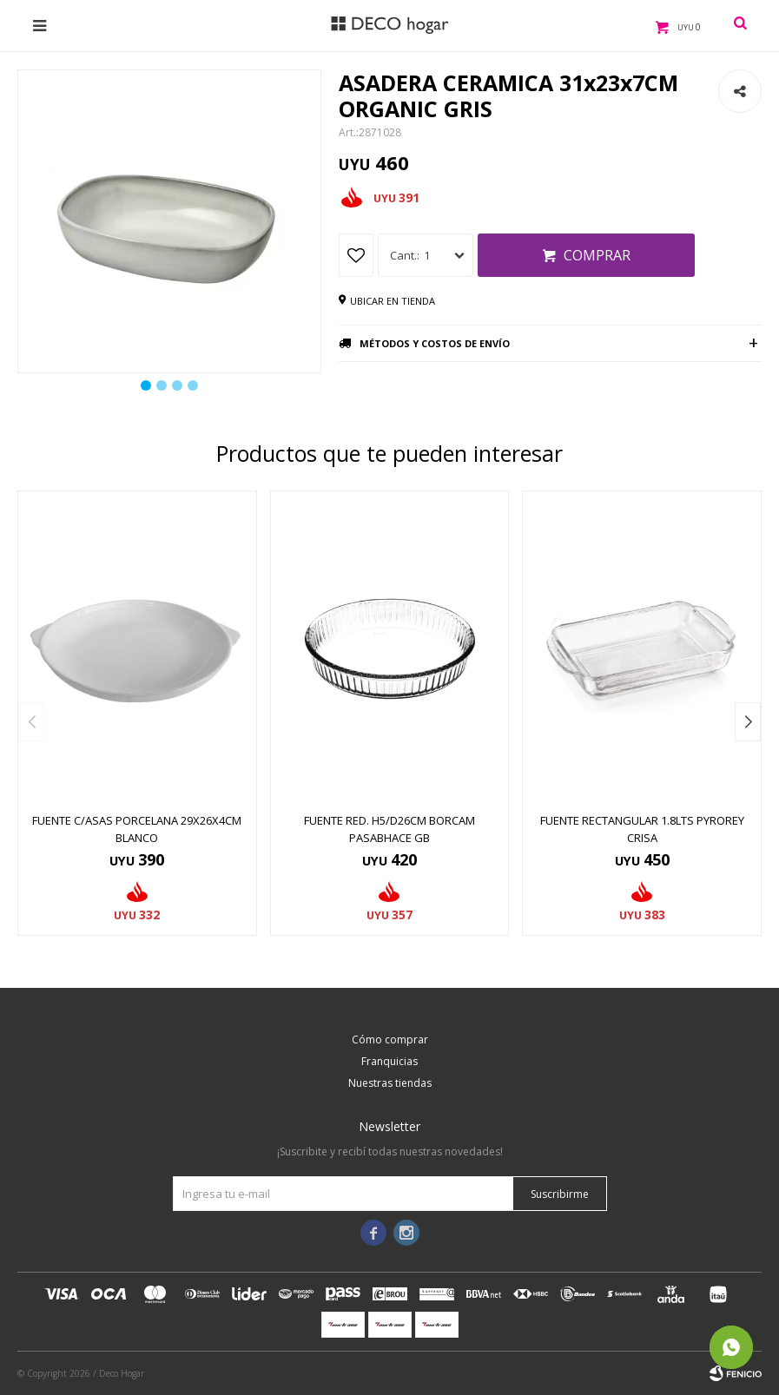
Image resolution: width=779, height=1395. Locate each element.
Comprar (597, 255)
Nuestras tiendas (390, 1083)
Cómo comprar (390, 1039)
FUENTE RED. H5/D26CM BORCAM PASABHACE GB (389, 829)
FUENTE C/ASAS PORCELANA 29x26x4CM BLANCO (136, 829)
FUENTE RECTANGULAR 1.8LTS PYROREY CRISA (642, 829)
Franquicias (389, 1061)
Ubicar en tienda (392, 300)
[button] (748, 721)
